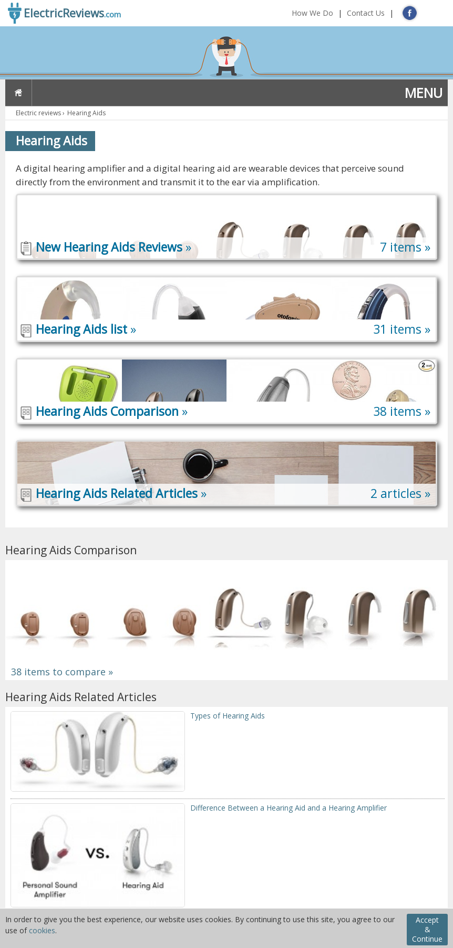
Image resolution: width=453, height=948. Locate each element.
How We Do (312, 13)
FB (409, 13)
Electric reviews (38, 112)
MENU (423, 92)
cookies (42, 930)
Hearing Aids (86, 112)
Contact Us (366, 13)
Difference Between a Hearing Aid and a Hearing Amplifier (288, 808)
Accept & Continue (427, 929)
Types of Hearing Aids (227, 716)
